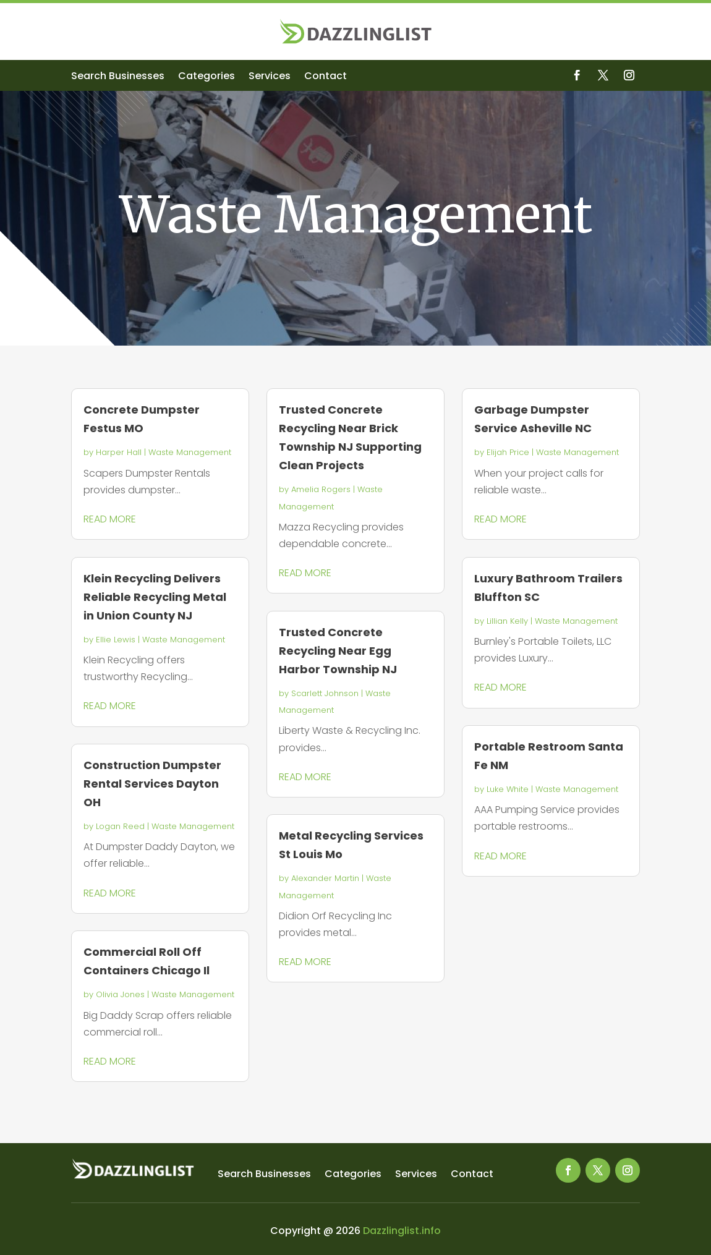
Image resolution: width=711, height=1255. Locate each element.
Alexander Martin (325, 878)
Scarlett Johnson (325, 693)
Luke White (508, 789)
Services (270, 77)
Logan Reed (120, 826)
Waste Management (189, 452)
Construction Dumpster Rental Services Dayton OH (152, 783)
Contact (325, 77)
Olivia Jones (120, 994)
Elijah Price (508, 452)
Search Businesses (117, 77)
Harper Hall (119, 452)
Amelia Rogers (321, 489)
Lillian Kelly (507, 621)
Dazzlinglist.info (402, 1230)
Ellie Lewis (115, 639)
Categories (206, 77)
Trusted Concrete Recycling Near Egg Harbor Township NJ (338, 650)
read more (109, 519)
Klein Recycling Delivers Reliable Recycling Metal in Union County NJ (154, 597)
